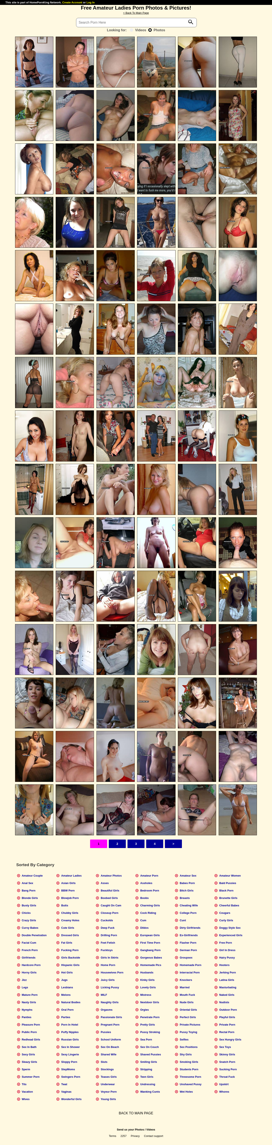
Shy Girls (186, 1054)
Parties (65, 1017)
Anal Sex (27, 883)
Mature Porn (30, 994)
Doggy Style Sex (230, 927)
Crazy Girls (29, 920)
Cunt (183, 920)
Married (185, 987)
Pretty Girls (147, 1024)
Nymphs (27, 1009)
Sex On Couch (149, 1047)
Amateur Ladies (71, 875)
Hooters (224, 965)
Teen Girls (146, 1076)
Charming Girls (150, 905)
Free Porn (225, 942)
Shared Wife (108, 1054)
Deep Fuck (108, 927)
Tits (24, 1084)
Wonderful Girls (71, 1099)
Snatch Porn (227, 1061)
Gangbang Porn (150, 950)
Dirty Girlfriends (190, 927)
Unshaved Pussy (190, 1084)
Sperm (26, 1069)
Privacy (135, 1136)
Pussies (106, 1032)
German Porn (188, 950)
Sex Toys (225, 1047)
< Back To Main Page (136, 12)
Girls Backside (70, 957)
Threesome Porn (190, 1076)
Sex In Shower (70, 1047)
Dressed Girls (70, 935)
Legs (25, 987)
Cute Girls (67, 927)
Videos (138, 30)
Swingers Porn (70, 1076)
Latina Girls (226, 980)
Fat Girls (66, 942)
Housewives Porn (112, 972)
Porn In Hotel (69, 1024)
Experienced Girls (230, 935)
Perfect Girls (188, 1017)
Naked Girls (226, 994)
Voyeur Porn (109, 1091)
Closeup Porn (109, 912)
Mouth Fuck (187, 994)
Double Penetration (34, 935)
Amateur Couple (32, 875)
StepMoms (68, 1069)
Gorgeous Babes (151, 957)
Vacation (27, 1091)
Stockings (107, 1069)
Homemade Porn (190, 965)
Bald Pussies (227, 883)
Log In (90, 2)
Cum (143, 920)
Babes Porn (187, 883)
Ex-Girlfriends (189, 935)
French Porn (30, 950)
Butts (64, 905)
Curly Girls (226, 920)
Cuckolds (107, 920)
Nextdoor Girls (149, 1002)
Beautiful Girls (110, 890)
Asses (105, 883)
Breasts (185, 898)
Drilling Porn (109, 935)
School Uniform (111, 1039)
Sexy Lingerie (70, 1054)
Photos (156, 30)
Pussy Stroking (150, 1032)
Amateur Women (230, 875)
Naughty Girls (110, 1002)
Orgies (144, 1009)
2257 (123, 1136)
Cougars (224, 912)
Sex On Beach (110, 1047)
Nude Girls (187, 1002)
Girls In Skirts (109, 957)
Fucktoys (107, 950)
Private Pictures (190, 1024)
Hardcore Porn (31, 965)
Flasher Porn (188, 942)
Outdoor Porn (228, 1009)
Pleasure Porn (31, 1024)
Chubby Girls (69, 912)
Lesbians (67, 987)
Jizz (24, 980)
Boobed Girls (109, 898)
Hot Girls (67, 972)
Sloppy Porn (69, 1061)
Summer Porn (31, 1076)
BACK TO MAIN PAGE (136, 1113)
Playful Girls (227, 1017)
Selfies (184, 1039)
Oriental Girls (188, 1009)
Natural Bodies (70, 1002)
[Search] (136, 22)
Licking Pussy (110, 987)
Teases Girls (109, 1076)
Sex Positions (189, 1047)
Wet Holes (186, 1091)
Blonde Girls (30, 898)
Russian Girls (70, 1039)
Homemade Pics (150, 965)
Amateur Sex (188, 875)
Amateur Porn (149, 875)
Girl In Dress (227, 950)
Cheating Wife (189, 905)
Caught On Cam (111, 905)
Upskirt (224, 1084)
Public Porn (29, 1032)
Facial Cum (29, 942)
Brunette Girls (228, 898)
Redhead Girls (31, 1039)
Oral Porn (67, 1009)
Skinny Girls (227, 1054)
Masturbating (227, 987)
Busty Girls (29, 905)
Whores (224, 1091)
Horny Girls (29, 972)
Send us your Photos (130, 1129)
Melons (66, 994)
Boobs (144, 898)
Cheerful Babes (229, 905)
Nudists (224, 1002)
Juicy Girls (108, 980)
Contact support (153, 1136)
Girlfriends (28, 957)
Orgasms (106, 1009)
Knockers (186, 980)
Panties (26, 1017)
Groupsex (186, 957)
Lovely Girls (148, 987)
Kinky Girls (147, 980)
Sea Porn (146, 1039)
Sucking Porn (228, 1069)
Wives (26, 1099)
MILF (104, 994)
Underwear (108, 1084)
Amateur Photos (111, 875)
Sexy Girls (28, 1054)
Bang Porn (28, 890)
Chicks (26, 912)
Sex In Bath (29, 1047)
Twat (64, 1084)
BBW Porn (68, 890)
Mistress (145, 994)
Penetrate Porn (150, 1017)
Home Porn (108, 965)
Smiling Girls (148, 1061)
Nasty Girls (29, 1002)
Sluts (104, 1061)
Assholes (146, 883)
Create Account (72, 2)
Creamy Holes (70, 920)
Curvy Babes (30, 927)
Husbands (146, 972)
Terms (112, 1136)
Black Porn (226, 890)
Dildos (144, 927)
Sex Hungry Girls (230, 1039)
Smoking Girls (189, 1061)
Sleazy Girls (29, 1061)
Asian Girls (68, 883)
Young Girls (108, 1099)
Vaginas (66, 1091)
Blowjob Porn (70, 898)
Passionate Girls (111, 1017)
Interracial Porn (190, 972)
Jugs (64, 980)
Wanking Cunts (150, 1091)
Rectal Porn (226, 1032)
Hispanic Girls (70, 965)
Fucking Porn (70, 950)
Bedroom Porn (149, 890)
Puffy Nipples (70, 1032)
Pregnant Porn (110, 1024)
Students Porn (189, 1069)
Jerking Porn (227, 972)
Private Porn (227, 1024)
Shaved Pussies (150, 1054)
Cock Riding (148, 912)
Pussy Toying (188, 1032)
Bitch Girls (187, 890)
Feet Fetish (108, 942)
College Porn (188, 912)
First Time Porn (150, 942)
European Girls (150, 935)
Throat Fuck (227, 1076)
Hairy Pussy (227, 957)
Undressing (147, 1084)
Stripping (146, 1069)
